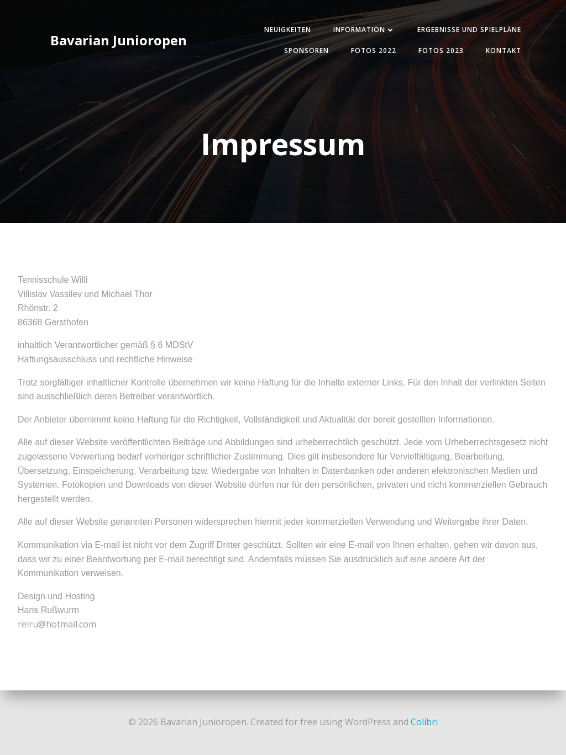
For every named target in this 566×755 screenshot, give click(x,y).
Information (364, 29)
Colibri (424, 722)
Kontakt (503, 50)
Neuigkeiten (287, 29)
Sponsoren (306, 50)
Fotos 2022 (373, 50)
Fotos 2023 (441, 50)
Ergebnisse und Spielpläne (469, 29)
